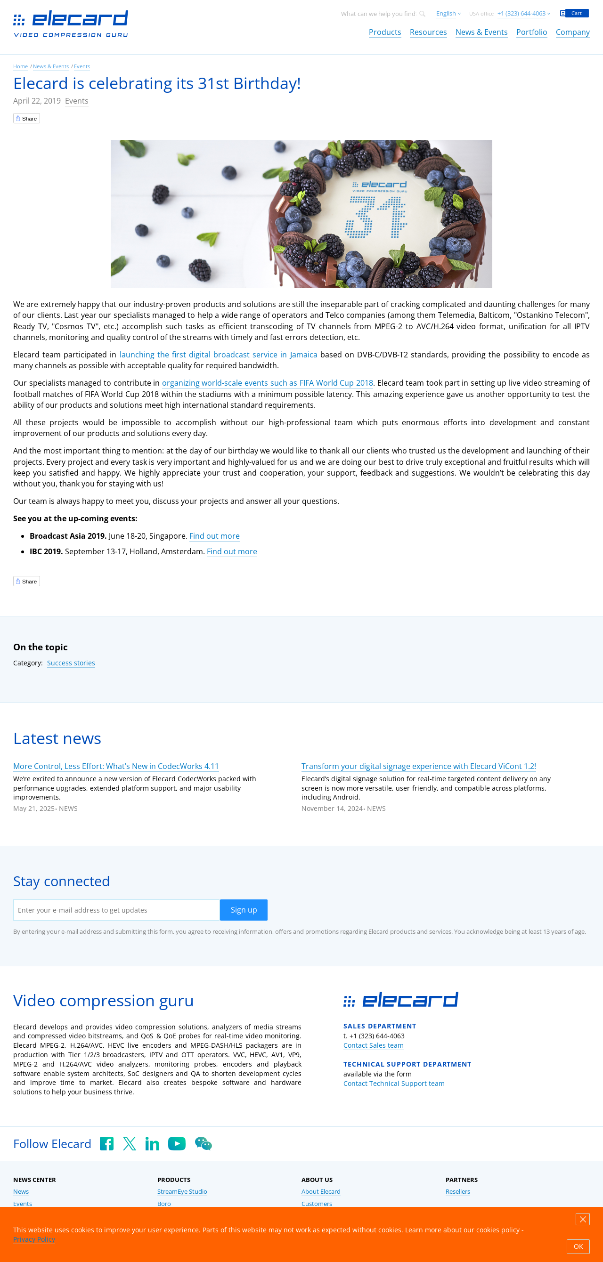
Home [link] (20, 66)
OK (578, 1246)
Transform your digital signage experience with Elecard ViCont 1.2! (419, 766)
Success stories (71, 662)
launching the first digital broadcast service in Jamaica (219, 354)
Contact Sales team (373, 1045)
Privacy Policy (34, 1239)
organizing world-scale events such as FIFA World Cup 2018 (267, 383)
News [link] (21, 1192)
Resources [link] (428, 32)
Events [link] (82, 66)
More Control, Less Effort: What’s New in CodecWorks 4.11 (116, 766)
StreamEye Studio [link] (182, 1192)
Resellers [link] (458, 1192)
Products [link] (385, 32)
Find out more (214, 536)
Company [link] (573, 32)
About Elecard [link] (321, 1192)
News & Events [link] (482, 32)
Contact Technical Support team (394, 1083)
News (68, 808)
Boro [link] (164, 1204)
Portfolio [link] (531, 32)
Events (77, 101)
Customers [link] (317, 1204)
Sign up (244, 910)
